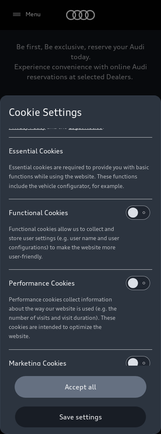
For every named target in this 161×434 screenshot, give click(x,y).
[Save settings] (80, 417)
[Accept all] (80, 387)
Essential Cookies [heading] (36, 151)
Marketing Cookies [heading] (79, 363)
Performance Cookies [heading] (79, 283)
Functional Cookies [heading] (79, 212)
